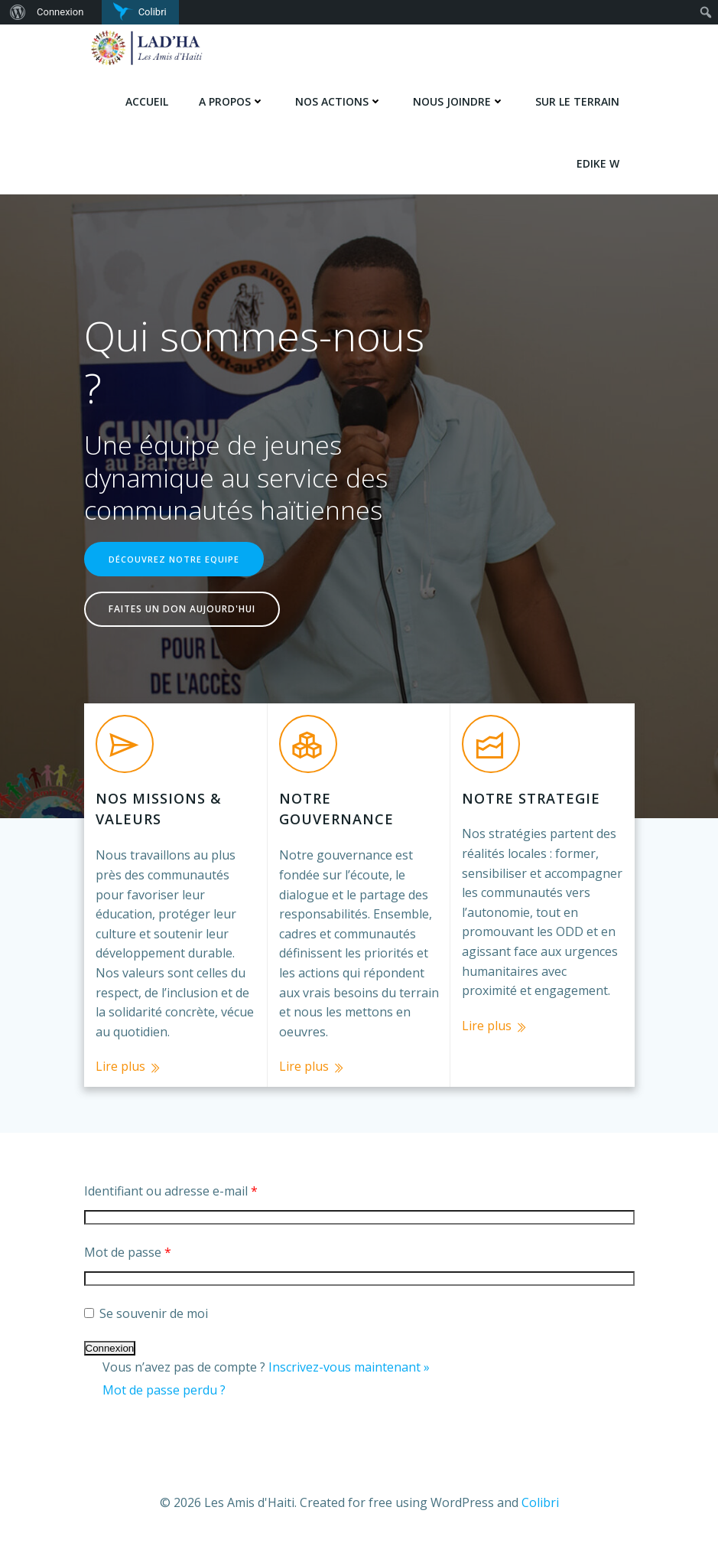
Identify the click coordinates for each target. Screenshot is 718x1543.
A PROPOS (232, 101)
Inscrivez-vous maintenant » (349, 1367)
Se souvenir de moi (146, 1313)
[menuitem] (15, 12)
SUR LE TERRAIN (577, 101)
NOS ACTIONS (338, 101)
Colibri (540, 1502)
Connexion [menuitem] (60, 12)
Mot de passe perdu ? (164, 1390)
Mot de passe (127, 1252)
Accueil (146, 101)
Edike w (598, 163)
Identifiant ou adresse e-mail (171, 1191)
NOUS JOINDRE (459, 101)
